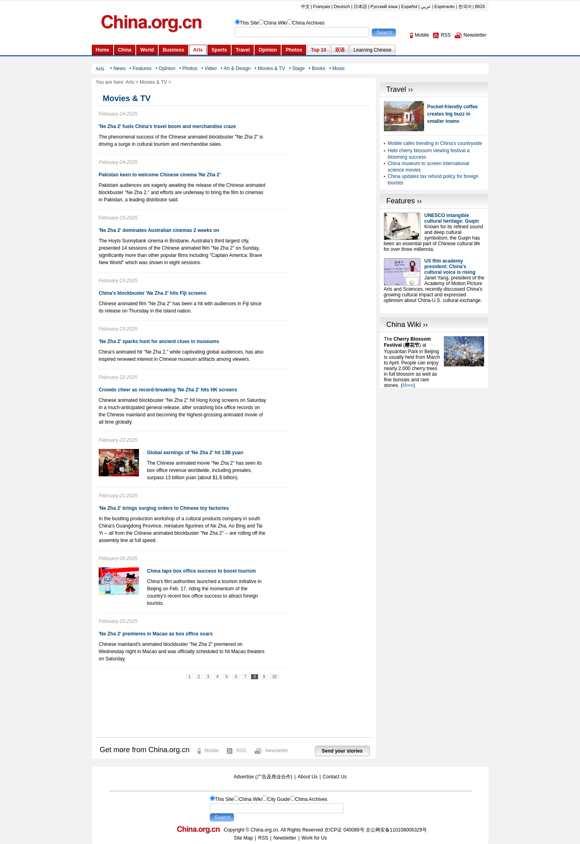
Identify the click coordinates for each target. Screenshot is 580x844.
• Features (140, 68)
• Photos (188, 68)
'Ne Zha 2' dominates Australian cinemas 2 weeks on (159, 230)
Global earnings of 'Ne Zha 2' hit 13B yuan (195, 452)
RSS (241, 750)
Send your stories (342, 751)
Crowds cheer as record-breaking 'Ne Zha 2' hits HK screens (168, 390)
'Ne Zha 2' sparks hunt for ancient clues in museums (159, 341)
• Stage (297, 68)
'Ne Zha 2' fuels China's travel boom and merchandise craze (167, 126)
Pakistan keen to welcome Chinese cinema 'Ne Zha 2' (160, 175)
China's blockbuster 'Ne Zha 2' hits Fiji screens (152, 293)
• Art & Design (236, 68)
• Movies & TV (270, 68)
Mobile (212, 750)
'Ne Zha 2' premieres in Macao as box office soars (156, 634)
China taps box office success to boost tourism (201, 571)
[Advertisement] (434, 438)
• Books (317, 68)
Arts (130, 82)
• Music (337, 68)
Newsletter (276, 750)
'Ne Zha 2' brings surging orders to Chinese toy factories (164, 508)
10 (274, 676)
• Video (209, 68)
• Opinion (165, 68)
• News (118, 68)
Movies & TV (153, 82)
